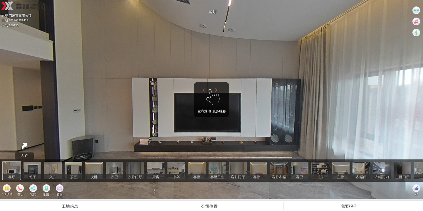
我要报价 (349, 206)
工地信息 (70, 206)
